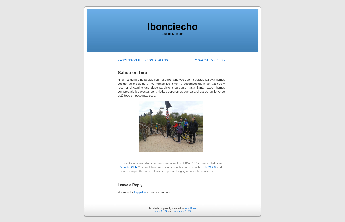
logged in (140, 192)
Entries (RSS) (160, 211)
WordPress (190, 208)
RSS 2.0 (210, 167)
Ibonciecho (172, 26)
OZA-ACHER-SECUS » (210, 60)
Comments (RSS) (182, 211)
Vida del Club (128, 167)
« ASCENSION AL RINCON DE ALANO (143, 60)
